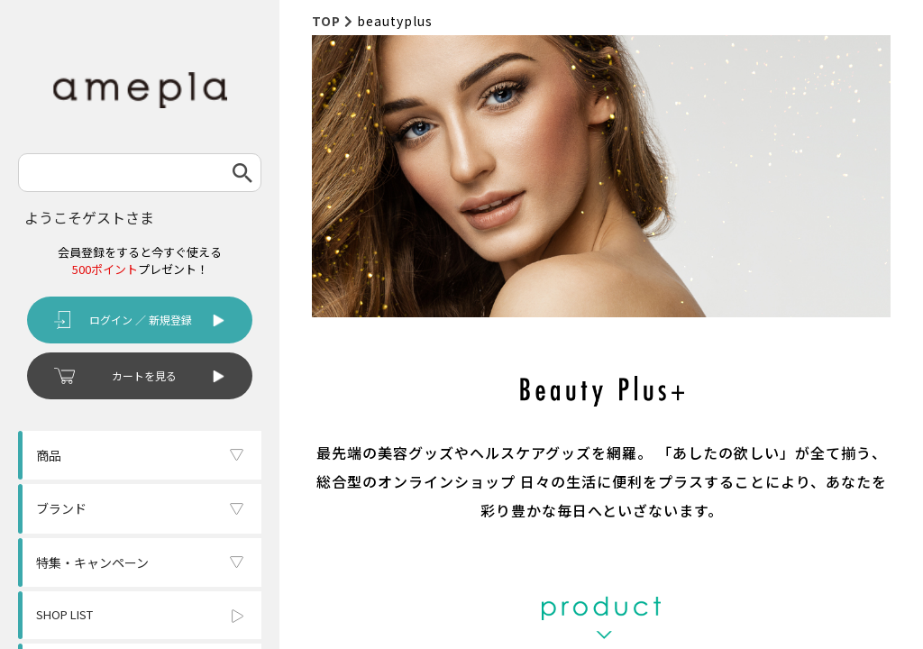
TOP (326, 21)
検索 (242, 172)
